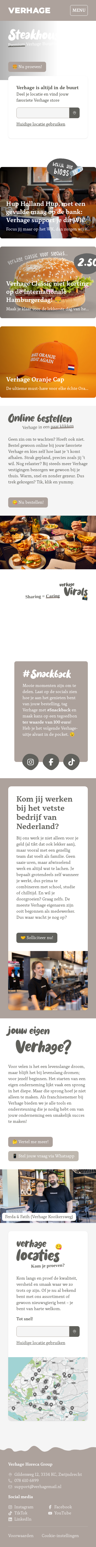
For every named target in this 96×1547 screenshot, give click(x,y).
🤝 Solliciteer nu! (36, 937)
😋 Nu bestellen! (28, 502)
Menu (79, 10)
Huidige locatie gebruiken (40, 124)
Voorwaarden (21, 1535)
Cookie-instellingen (60, 1535)
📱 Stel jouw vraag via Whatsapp (43, 1156)
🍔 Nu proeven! (27, 66)
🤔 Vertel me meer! (30, 1141)
